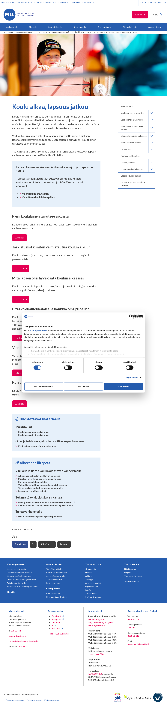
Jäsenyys (89, 579)
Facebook (20, 544)
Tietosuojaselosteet (14, 700)
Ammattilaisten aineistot (56, 576)
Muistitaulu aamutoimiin (35, 193)
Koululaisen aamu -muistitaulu (33, 432)
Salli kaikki (123, 386)
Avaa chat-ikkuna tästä (138, 644)
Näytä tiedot (132, 378)
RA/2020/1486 (95, 673)
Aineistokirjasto (61, 3)
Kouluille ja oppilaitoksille (56, 572)
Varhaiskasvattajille (54, 569)
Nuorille (11, 592)
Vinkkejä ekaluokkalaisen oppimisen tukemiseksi (42, 485)
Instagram (56, 619)
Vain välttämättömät (43, 386)
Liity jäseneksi (130, 569)
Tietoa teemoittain (54, 579)
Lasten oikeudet (53, 583)
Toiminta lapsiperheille (16, 583)
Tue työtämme (131, 564)
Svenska (152, 3)
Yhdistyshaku (44, 3)
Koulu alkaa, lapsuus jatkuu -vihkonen (37, 446)
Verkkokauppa (8, 3)
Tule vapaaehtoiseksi (133, 576)
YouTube (56, 628)
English (162, 3)
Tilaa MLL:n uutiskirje (58, 633)
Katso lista (20, 268)
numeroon (95, 654)
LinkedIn (56, 622)
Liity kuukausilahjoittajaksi (100, 622)
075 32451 (16, 630)
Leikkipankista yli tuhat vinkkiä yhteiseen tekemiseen (46, 502)
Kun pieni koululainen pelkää (32, 482)
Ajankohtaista (131, 581)
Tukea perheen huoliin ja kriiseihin (21, 579)
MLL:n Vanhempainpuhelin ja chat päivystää (40, 516)
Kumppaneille (53, 588)
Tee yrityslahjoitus (96, 625)
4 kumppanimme (38, 330)
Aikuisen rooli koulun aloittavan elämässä (39, 475)
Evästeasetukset (52, 700)
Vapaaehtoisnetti (26, 3)
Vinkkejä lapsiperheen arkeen (19, 576)
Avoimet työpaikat (93, 583)
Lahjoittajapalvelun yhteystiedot (24, 641)
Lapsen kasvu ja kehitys (17, 569)
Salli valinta (83, 386)
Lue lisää (19, 237)
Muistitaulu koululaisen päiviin (38, 197)
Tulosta (64, 544)
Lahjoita (140, 14)
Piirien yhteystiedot (93, 597)
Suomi (143, 3)
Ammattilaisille (53, 564)
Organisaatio (90, 569)
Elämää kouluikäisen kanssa (88, 32)
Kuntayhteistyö (53, 593)
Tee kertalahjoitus (96, 619)
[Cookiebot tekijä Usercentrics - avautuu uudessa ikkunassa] (131, 316)
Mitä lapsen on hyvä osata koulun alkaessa (39, 478)
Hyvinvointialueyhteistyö (56, 597)
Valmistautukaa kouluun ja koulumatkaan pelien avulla (45, 505)
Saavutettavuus (34, 700)
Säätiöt (88, 590)
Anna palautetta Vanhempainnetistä (22, 586)
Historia (88, 572)
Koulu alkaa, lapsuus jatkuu (121, 32)
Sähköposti (46, 544)
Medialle (76, 3)
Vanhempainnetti (25, 32)
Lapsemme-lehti (92, 586)
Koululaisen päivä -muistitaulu (33, 435)
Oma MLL (22, 646)
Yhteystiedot (89, 3)
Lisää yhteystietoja (17, 635)
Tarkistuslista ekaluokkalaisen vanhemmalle (40, 488)
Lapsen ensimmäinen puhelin (32, 491)
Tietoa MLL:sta (93, 564)
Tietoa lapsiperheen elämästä (53, 32)
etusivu (8, 32)
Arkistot (88, 576)
